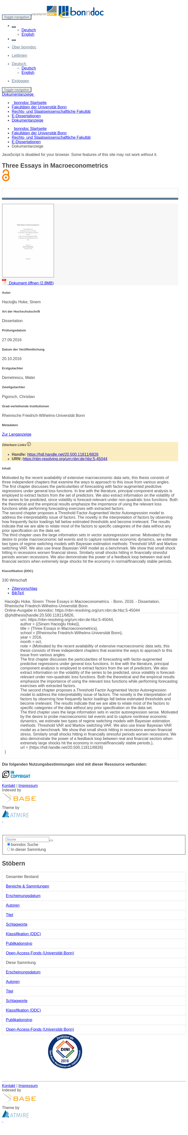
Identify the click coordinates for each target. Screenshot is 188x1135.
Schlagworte (16, 924)
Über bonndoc (24, 47)
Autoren (13, 905)
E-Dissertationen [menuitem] (26, 116)
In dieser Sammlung (26, 849)
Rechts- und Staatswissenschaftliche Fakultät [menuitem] (51, 111)
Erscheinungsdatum (23, 896)
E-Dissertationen (26, 142)
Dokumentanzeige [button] (18, 94)
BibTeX (18, 593)
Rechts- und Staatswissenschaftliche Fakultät (51, 137)
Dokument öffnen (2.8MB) (28, 283)
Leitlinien (19, 55)
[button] (14, 27)
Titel (9, 915)
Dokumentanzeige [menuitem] (27, 120)
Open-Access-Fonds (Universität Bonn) (40, 953)
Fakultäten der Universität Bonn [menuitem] (39, 107)
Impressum (28, 786)
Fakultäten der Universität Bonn (39, 133)
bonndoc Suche (22, 844)
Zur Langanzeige (16, 434)
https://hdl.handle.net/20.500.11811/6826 (62, 454)
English (28, 34)
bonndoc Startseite (30, 129)
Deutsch (29, 30)
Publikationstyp (19, 943)
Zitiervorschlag (24, 588)
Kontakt (8, 786)
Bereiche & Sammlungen (27, 886)
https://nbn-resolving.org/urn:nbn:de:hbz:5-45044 (65, 459)
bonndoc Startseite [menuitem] (29, 103)
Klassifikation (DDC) (23, 934)
